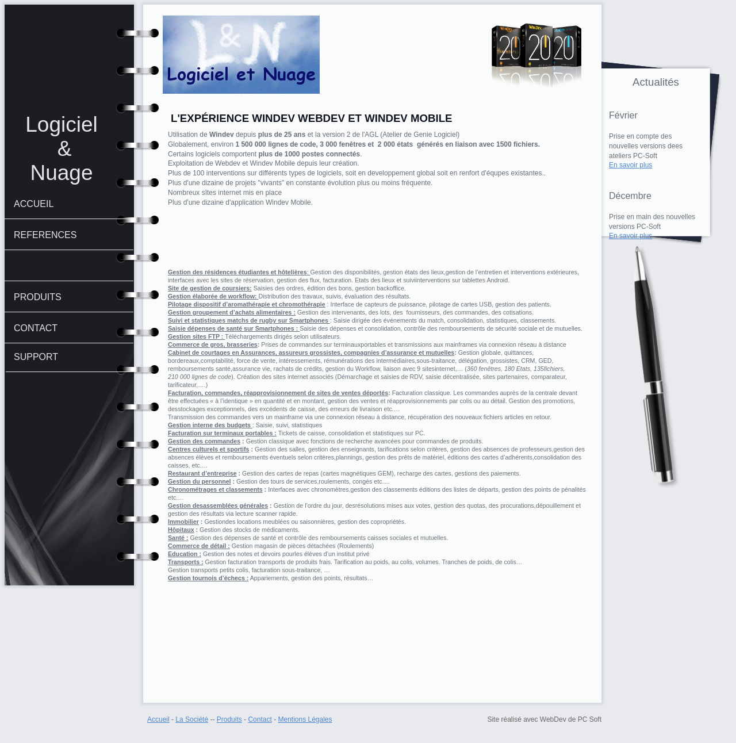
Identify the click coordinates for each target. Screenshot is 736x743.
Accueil (158, 719)
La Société (191, 719)
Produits (229, 719)
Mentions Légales (305, 719)
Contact (259, 719)
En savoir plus (630, 165)
